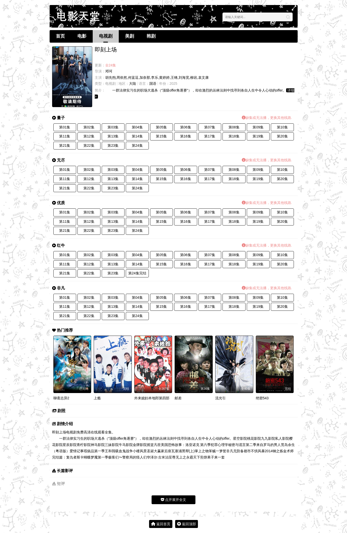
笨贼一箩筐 (217, 451)
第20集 (282, 136)
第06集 (185, 127)
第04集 (137, 127)
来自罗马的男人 (268, 445)
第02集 (88, 127)
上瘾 (97, 398)
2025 (173, 84)
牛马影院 (126, 445)
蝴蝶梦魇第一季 (96, 457)
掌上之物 (202, 451)
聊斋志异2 (61, 398)
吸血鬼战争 (124, 451)
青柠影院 (84, 445)
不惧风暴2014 (262, 451)
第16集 (185, 136)
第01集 (64, 127)
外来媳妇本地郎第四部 (151, 398)
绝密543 (262, 398)
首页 (60, 36)
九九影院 (268, 438)
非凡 (229, 451)
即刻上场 (59, 432)
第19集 (258, 136)
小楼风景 (140, 451)
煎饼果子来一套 (212, 457)
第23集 (113, 145)
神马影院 (98, 445)
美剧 (129, 36)
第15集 (161, 136)
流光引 (220, 398)
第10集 (282, 127)
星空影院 (240, 438)
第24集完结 (137, 273)
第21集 (64, 145)
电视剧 (105, 36)
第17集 (209, 136)
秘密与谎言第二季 (242, 445)
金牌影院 (140, 445)
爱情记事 (77, 451)
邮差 (178, 398)
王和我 (110, 451)
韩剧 (151, 36)
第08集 (234, 127)
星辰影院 (70, 445)
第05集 (161, 127)
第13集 (113, 136)
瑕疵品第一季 (94, 451)
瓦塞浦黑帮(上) (183, 451)
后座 (167, 451)
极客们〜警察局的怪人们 (127, 457)
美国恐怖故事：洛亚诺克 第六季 (186, 445)
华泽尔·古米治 (158, 457)
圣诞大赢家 (155, 451)
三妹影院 (112, 445)
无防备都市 (242, 451)
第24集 (137, 145)
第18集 (234, 136)
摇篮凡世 (154, 445)
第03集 (113, 127)
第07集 (209, 127)
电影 (81, 36)
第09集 (258, 127)
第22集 (88, 145)
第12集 (88, 136)
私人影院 (282, 438)
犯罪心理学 (219, 445)
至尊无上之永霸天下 (184, 457)
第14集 (137, 136)
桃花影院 (254, 438)
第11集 (64, 136)
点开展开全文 (173, 500)
